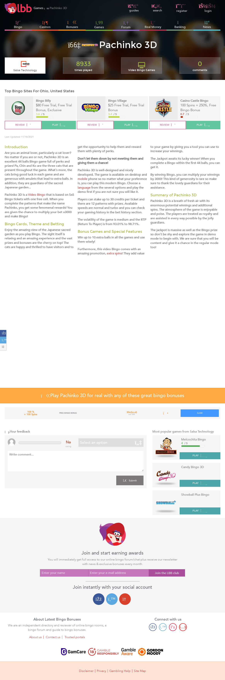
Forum (126, 24)
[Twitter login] (112, 599)
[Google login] (125, 599)
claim (199, 413)
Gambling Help (120, 670)
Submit (130, 480)
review (23, 125)
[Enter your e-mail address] (118, 573)
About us (35, 637)
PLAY (200, 456)
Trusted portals (75, 637)
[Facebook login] (98, 599)
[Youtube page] (183, 627)
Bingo (18, 27)
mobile (82, 179)
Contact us (53, 637)
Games (99, 24)
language (84, 187)
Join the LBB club (167, 573)
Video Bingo (36, 195)
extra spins (114, 253)
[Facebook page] (153, 627)
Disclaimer (86, 670)
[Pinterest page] (173, 627)
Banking (180, 24)
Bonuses (72, 24)
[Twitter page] (163, 627)
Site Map (140, 670)
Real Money (153, 27)
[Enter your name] (64, 573)
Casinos (45, 27)
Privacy (101, 670)
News (207, 24)
